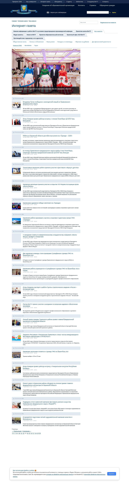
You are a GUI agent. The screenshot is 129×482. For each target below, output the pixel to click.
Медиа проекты (18, 35)
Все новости (32, 21)
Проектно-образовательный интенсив (51, 35)
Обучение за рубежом (82, 42)
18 (35, 433)
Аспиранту (105, 1)
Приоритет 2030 (17, 1)
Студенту (69, 1)
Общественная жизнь (20, 42)
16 (31, 433)
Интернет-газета (45, 1)
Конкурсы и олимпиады (65, 42)
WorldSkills (28, 45)
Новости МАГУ (31, 35)
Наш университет (31, 1)
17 (33, 433)
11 (21, 433)
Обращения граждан (107, 5)
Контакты (81, 5)
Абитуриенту (58, 1)
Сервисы (93, 5)
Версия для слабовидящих (58, 12)
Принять (112, 474)
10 (19, 433)
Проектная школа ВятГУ (83, 31)
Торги (36, 45)
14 (27, 433)
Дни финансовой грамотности (101, 42)
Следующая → (26, 431)
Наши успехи (50, 42)
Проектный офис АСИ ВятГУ (76, 35)
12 (23, 433)
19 (38, 433)
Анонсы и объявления (36, 42)
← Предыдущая (17, 431)
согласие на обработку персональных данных (59, 474)
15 (29, 433)
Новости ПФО (17, 45)
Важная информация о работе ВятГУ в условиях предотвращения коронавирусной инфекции (42, 31)
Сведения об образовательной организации (58, 5)
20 (40, 433)
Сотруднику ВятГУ (92, 1)
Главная (14, 21)
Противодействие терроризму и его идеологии (28, 38)
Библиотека (79, 1)
